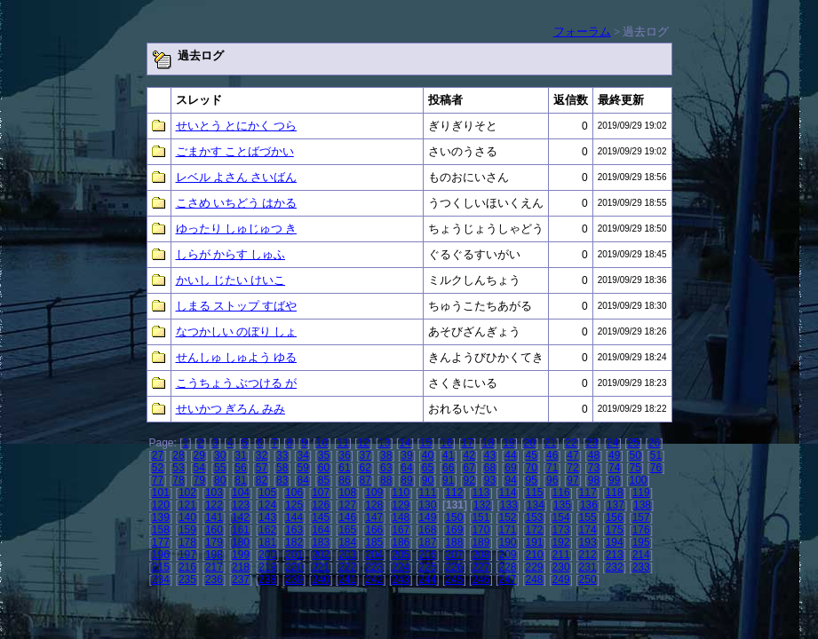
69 (510, 468)
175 (614, 530)
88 (386, 480)
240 (321, 579)
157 (641, 517)
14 (404, 443)
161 (241, 530)
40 (427, 455)
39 (406, 455)
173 (561, 530)
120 (161, 505)
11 (342, 443)
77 (157, 480)
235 (187, 579)
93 (490, 480)
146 (347, 517)
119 (641, 492)
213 (614, 554)
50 (634, 455)
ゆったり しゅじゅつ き (237, 228)
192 (561, 542)
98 (594, 480)
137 (615, 505)
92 (468, 480)
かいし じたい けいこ (231, 280)
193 (588, 542)
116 (561, 492)
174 (588, 530)
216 (187, 567)
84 (302, 480)
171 (507, 530)
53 (178, 468)
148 (400, 517)
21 (550, 443)
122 (214, 505)
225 (427, 567)
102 (187, 492)
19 (508, 443)
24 (612, 443)
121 (187, 505)
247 (507, 579)
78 (178, 480)
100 (638, 480)
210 (535, 554)
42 (468, 455)
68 (490, 468)
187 (427, 542)
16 (446, 443)
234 (161, 579)
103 (214, 492)
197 (187, 554)
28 (178, 455)
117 (588, 492)
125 (294, 505)
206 (427, 554)
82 (261, 480)
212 (588, 554)
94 (510, 480)
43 (490, 455)
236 (214, 579)
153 (535, 517)
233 (641, 567)
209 (507, 554)
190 (507, 542)
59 (302, 468)
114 (507, 492)
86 (344, 480)
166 (374, 530)
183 (321, 542)
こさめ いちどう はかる (237, 202)
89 (406, 480)
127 (347, 505)
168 (427, 530)
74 (614, 468)
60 (324, 468)
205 (400, 554)
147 (374, 517)
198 (214, 554)
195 (641, 542)
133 (509, 505)
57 (261, 468)
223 (374, 567)
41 (448, 455)
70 (531, 468)
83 (282, 480)
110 (400, 492)
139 (161, 517)
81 (240, 480)
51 (656, 455)
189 (480, 542)
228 (507, 567)
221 (321, 567)
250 (588, 579)
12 (363, 443)
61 (344, 468)
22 (570, 443)
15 (426, 443)
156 (614, 517)
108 (347, 492)
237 (241, 579)
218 (241, 567)
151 (480, 517)
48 (594, 455)
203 (347, 554)
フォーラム (582, 31)
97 (572, 480)
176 (641, 530)
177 (161, 542)
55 (220, 468)
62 (365, 468)
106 (294, 492)
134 (535, 505)
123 (241, 505)
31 (240, 455)
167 (400, 530)
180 (241, 542)
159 (187, 530)
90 (427, 480)
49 (614, 455)
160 (214, 530)
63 (386, 468)
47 (572, 455)
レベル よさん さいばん (237, 177)
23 (592, 443)
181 (267, 542)
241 (347, 579)
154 (561, 517)
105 (267, 492)
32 (261, 455)
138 (642, 505)
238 (267, 579)
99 (614, 480)
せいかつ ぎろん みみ (231, 408)
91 (448, 480)
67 (468, 468)
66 (448, 468)
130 (427, 505)
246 (480, 579)
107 (321, 492)
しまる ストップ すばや (237, 305)
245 (454, 579)
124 (267, 505)
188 (454, 542)
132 (482, 505)
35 (324, 455)
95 (531, 480)
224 (400, 567)
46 (552, 455)
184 (347, 542)
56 (240, 468)
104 (241, 492)
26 (654, 443)
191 (535, 542)
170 (480, 530)
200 (267, 554)
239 (294, 579)
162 (267, 530)
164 (321, 530)
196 (161, 554)
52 (157, 468)
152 (507, 517)
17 (467, 443)
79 (199, 480)
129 (400, 505)
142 (241, 517)
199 (241, 554)
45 (531, 455)
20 (530, 443)
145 (321, 517)
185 (374, 542)
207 (454, 554)
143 (267, 517)
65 (427, 468)
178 (187, 542)
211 (561, 554)
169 (454, 530)
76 (656, 468)
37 (365, 455)
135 (562, 505)
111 (427, 492)
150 (454, 517)
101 (161, 492)
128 (374, 505)
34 (302, 455)
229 (535, 567)
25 (633, 443)
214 (641, 554)
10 (322, 443)
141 (214, 517)
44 (510, 455)
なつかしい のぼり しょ (237, 331)
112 (454, 492)
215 (161, 567)
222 (347, 567)
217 (214, 567)
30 (220, 455)
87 (365, 480)
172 (535, 530)
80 (220, 480)
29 (199, 455)
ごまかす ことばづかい (235, 151)
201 (294, 554)
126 (321, 505)
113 (480, 492)
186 (400, 542)
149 (427, 517)
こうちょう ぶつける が (237, 383)
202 (321, 554)
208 (480, 554)
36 (344, 455)
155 (588, 517)
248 (535, 579)
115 (535, 492)
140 (187, 517)
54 (199, 468)
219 (267, 567)
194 (614, 542)
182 (294, 542)
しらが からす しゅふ (231, 254)
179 (214, 542)
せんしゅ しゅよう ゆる (237, 357)
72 (572, 468)
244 (427, 579)
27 (157, 455)
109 (374, 492)
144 (294, 517)
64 (406, 468)
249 (561, 579)
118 (614, 492)
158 (161, 530)
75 (634, 468)
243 (400, 579)
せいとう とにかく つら (237, 125)
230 (561, 567)
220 (294, 567)
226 (454, 567)
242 (374, 579)
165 (347, 530)
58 (282, 468)
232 (614, 567)
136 (589, 505)
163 (294, 530)
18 (488, 443)
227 (480, 567)
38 (386, 455)
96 (552, 480)
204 (374, 554)
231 (588, 567)
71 (552, 468)
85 (324, 480)
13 (384, 443)
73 (594, 468)
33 (282, 455)
